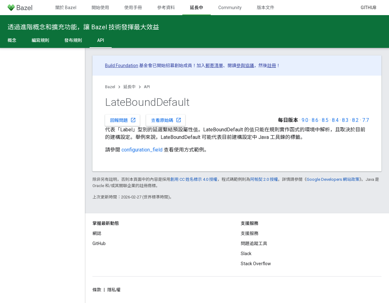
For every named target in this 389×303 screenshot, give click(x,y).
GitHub (368, 7)
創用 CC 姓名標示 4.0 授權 (193, 179)
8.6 (315, 120)
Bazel (110, 86)
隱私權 (114, 289)
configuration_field (141, 150)
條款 (96, 289)
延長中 (129, 86)
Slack (246, 253)
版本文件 (265, 7)
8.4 (335, 120)
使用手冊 (133, 7)
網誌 (96, 233)
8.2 (355, 120)
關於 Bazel (65, 7)
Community (230, 7)
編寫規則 (40, 40)
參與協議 (245, 65)
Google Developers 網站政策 (333, 179)
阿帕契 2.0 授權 (264, 179)
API (147, 86)
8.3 (345, 120)
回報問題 (123, 120)
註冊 (271, 65)
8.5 (325, 120)
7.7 (365, 120)
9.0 (305, 120)
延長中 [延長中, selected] (196, 7)
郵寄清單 (214, 65)
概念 (12, 40)
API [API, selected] (100, 40)
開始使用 (100, 7)
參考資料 (166, 7)
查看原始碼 (166, 120)
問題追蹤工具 (254, 243)
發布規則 (73, 40)
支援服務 (249, 233)
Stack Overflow (256, 263)
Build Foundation (121, 65)
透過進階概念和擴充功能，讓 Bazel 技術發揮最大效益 (83, 27)
